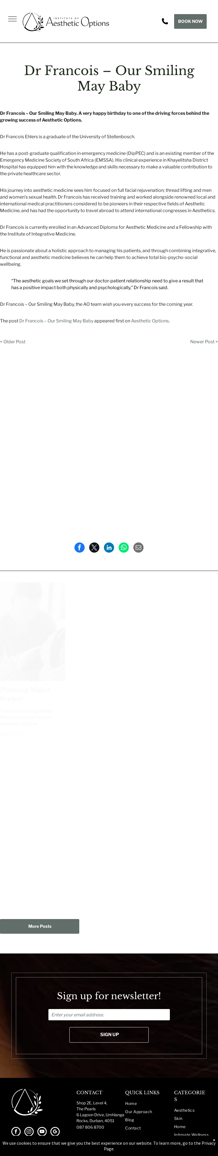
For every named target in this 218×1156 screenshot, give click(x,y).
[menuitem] (149, 1103)
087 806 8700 (90, 1127)
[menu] (12, 19)
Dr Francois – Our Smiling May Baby (56, 321)
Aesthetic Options (150, 321)
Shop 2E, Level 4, (91, 1102)
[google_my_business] (55, 1132)
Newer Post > (204, 341)
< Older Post (12, 341)
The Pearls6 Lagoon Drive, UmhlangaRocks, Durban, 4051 (100, 1114)
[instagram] (29, 1132)
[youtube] (42, 1132)
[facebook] (16, 1132)
